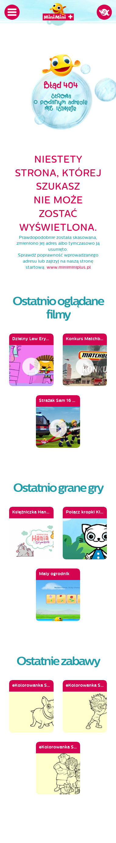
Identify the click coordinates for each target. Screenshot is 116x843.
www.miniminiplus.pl (69, 267)
